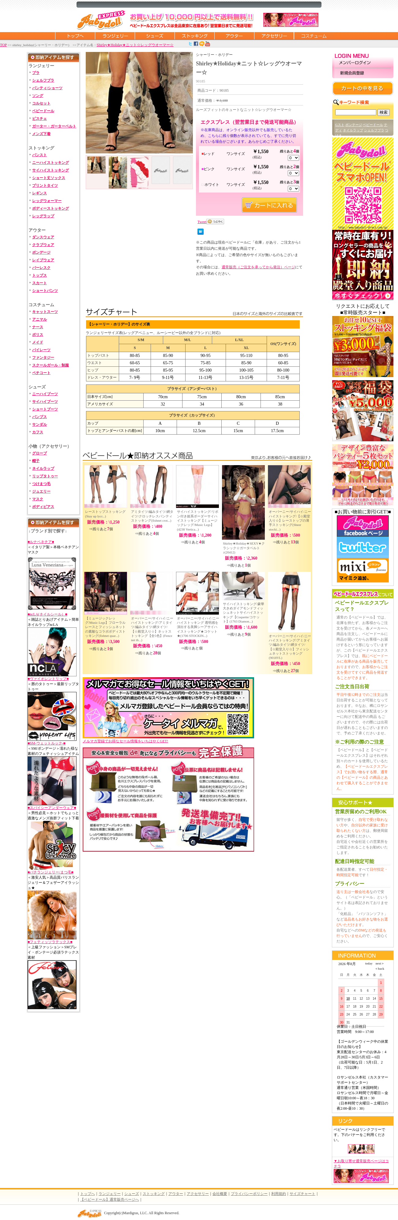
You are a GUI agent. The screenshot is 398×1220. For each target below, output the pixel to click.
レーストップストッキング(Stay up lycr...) (105, 514)
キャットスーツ (45, 312)
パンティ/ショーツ (47, 88)
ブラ (35, 73)
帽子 (35, 461)
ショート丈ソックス (48, 178)
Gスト (339, 125)
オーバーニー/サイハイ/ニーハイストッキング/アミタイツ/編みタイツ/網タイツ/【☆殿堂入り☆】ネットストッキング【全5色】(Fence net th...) (152, 629)
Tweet (201, 222)
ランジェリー (115, 35)
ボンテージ (353, 125)
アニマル (39, 319)
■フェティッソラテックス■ (50, 942)
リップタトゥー (45, 476)
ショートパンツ (45, 290)
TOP (3, 45)
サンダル (39, 424)
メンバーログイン (362, 63)
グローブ (39, 453)
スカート (39, 283)
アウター (234, 35)
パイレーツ (41, 350)
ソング (37, 96)
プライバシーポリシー (249, 1194)
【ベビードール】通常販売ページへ (109, 1199)
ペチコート (41, 373)
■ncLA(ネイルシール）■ (47, 614)
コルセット (41, 103)
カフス (37, 432)
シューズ (155, 35)
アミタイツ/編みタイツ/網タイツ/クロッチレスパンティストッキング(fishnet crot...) (152, 516)
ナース (37, 327)
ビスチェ (39, 118)
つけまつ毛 (41, 484)
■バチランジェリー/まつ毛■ (50, 872)
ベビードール (43, 111)
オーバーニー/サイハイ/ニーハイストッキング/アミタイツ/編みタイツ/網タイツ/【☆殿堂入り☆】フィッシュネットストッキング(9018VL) (290, 647)
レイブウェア (43, 260)
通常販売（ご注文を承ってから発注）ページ (258, 267)
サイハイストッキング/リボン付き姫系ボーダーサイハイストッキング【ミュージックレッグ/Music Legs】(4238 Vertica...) (197, 520)
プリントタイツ (45, 185)
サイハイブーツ (45, 401)
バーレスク (41, 268)
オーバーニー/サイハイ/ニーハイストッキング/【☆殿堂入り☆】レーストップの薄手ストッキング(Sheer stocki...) (290, 520)
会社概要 (219, 1194)
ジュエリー (41, 491)
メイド (37, 342)
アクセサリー (274, 35)
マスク (37, 499)
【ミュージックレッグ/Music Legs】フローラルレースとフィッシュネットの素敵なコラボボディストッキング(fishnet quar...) (105, 627)
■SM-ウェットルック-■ (47, 743)
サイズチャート (302, 1194)
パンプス (39, 417)
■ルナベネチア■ (41, 542)
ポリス (37, 335)
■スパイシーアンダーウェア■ (52, 808)
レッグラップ (43, 216)
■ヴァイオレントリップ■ (48, 679)
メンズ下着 (41, 134)
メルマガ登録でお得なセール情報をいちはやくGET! (168, 739)
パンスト (39, 155)
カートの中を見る (362, 88)
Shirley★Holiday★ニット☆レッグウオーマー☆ (135, 45)
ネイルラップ (43, 468)
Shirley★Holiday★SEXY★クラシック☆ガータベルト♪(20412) (244, 548)
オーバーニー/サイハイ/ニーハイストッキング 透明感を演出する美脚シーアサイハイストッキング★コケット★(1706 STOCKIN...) (198, 627)
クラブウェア (43, 245)
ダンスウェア (43, 237)
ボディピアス (43, 507)
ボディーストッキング (50, 208)
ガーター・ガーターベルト (54, 126)
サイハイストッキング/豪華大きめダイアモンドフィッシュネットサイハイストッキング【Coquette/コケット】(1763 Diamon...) (243, 612)
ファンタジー (43, 357)
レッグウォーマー (47, 201)
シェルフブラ (43, 80)
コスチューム (314, 35)
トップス (39, 275)
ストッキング (194, 35)
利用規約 (278, 1194)
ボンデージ (41, 252)
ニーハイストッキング (50, 162)
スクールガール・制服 (50, 365)
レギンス (39, 193)
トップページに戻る (75, 35)
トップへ (87, 1194)
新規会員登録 (362, 73)
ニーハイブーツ (45, 394)
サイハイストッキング (50, 170)
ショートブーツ (45, 409)
